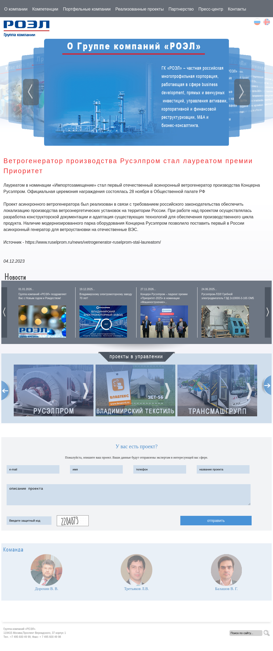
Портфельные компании (87, 9)
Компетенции (45, 9)
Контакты (237, 9)
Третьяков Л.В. (136, 589)
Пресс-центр (211, 9)
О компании (15, 9)
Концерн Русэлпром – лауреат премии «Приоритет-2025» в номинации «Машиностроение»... (163, 298)
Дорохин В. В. (46, 589)
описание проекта (129, 494)
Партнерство (181, 9)
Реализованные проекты (139, 9)
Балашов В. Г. (226, 589)
